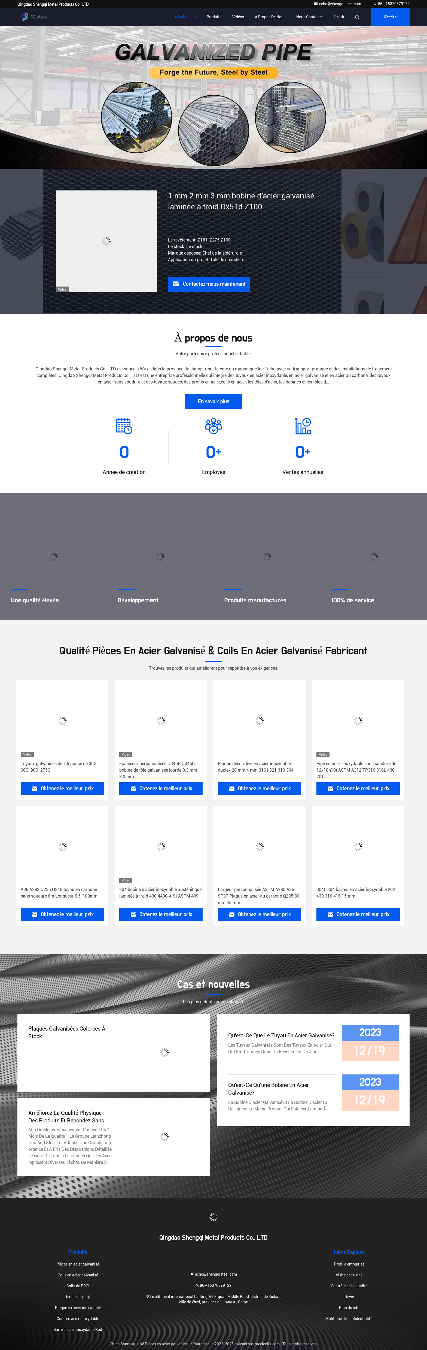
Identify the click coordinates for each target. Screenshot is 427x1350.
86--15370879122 (391, 4)
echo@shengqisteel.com (338, 4)
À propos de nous (270, 17)
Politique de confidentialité (349, 1318)
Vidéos (238, 17)
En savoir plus (213, 401)
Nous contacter (309, 17)
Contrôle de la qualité (349, 1286)
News (349, 1297)
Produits (214, 17)
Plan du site (349, 1308)
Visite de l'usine (349, 1275)
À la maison (185, 17)
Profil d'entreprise (349, 1264)
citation (390, 17)
